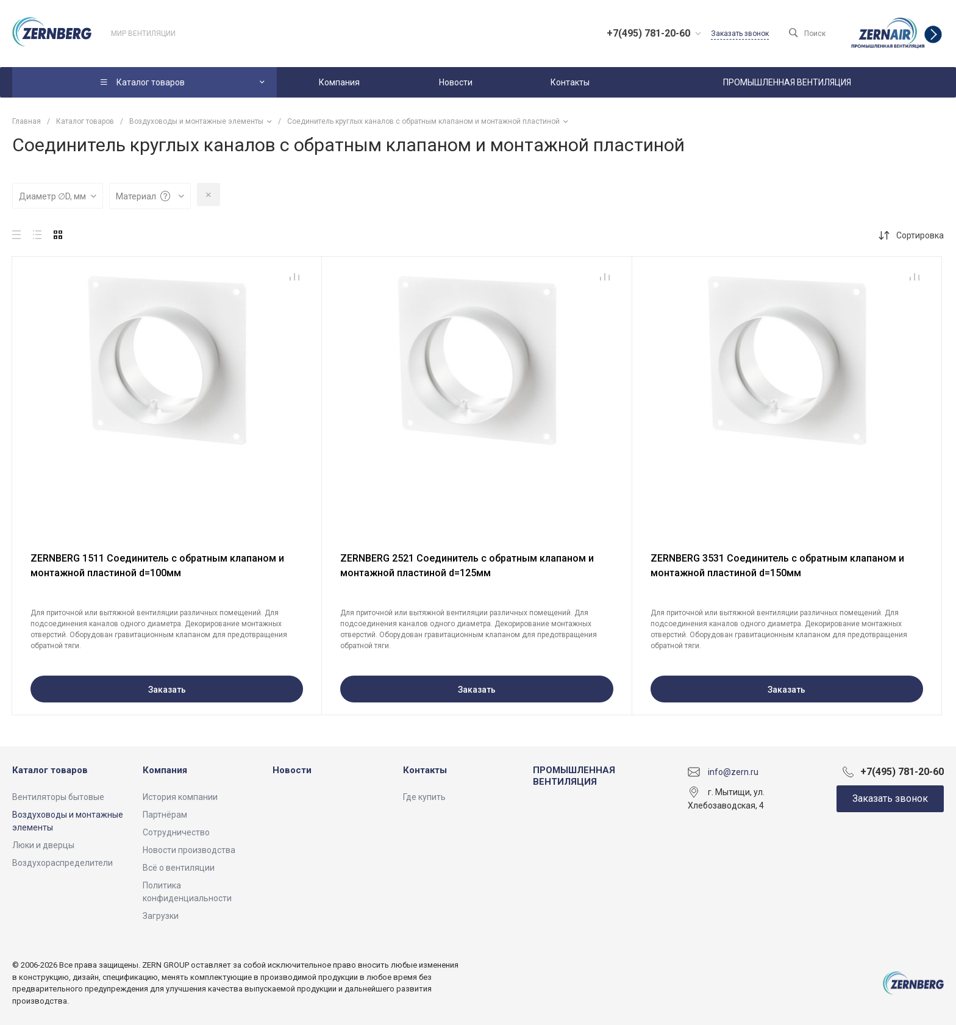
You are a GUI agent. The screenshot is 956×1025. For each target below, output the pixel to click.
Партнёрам (165, 815)
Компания (165, 770)
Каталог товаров (50, 770)
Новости (292, 770)
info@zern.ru (733, 771)
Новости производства (189, 850)
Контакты (425, 770)
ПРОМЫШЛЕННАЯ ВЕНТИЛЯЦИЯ (574, 776)
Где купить (424, 797)
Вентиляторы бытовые (58, 797)
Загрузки (161, 916)
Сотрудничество (176, 832)
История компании (180, 797)
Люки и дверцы (43, 845)
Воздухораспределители (62, 863)
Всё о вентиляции (179, 868)
